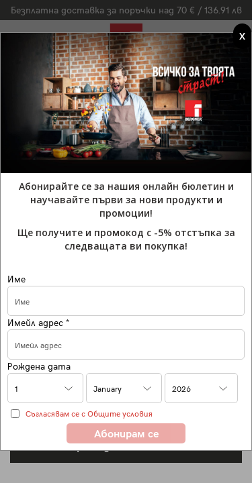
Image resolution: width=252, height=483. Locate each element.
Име (16, 278)
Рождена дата (39, 366)
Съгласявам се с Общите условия (89, 413)
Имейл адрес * (38, 322)
